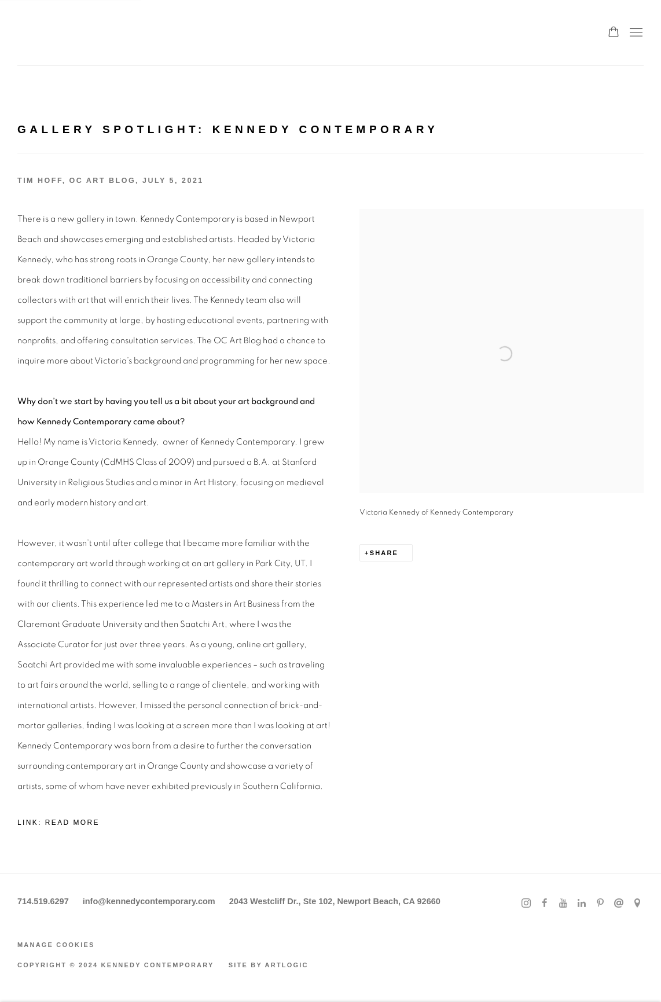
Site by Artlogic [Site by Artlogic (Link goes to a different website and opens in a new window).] (269, 964)
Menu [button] (635, 33)
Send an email (619, 903)
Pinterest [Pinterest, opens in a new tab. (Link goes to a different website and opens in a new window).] (600, 903)
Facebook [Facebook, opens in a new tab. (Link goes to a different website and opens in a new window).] (545, 903)
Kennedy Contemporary (75, 32)
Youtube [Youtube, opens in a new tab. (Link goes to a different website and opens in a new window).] (563, 903)
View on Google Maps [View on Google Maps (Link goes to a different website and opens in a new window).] (637, 903)
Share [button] (384, 552)
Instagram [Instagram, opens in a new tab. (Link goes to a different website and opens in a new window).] (526, 903)
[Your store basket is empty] (613, 33)
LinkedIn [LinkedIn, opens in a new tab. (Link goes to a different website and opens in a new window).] (582, 903)
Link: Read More (58, 823)
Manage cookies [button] (55, 944)
